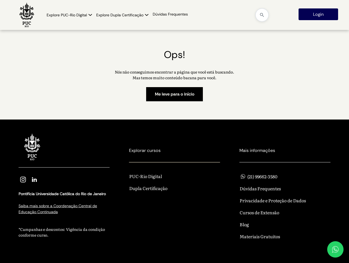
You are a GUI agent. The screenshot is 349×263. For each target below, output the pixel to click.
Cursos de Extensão (259, 212)
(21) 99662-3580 (258, 176)
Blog (244, 224)
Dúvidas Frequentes (260, 188)
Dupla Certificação (148, 188)
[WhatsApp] (335, 249)
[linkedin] (34, 180)
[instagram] (23, 180)
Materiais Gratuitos (260, 236)
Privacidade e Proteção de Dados (273, 200)
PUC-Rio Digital (145, 176)
